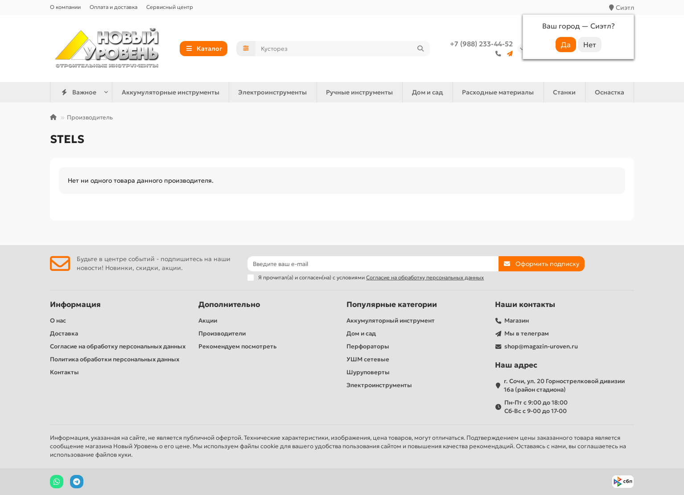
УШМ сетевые (367, 359)
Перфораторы (367, 346)
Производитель (90, 117)
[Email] (373, 263)
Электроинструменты (272, 92)
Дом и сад (427, 92)
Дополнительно (229, 304)
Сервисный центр (169, 7)
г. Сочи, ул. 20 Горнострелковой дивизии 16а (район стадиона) (564, 385)
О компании (65, 7)
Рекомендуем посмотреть (237, 346)
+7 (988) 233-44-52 (481, 44)
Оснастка (609, 92)
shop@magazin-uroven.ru (541, 346)
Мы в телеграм (526, 333)
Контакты (64, 372)
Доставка (64, 333)
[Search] (342, 48)
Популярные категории (391, 304)
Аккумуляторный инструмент (390, 320)
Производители (222, 333)
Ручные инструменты (359, 92)
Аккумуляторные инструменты (170, 92)
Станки (564, 92)
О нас (58, 320)
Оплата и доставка (113, 7)
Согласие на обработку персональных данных (117, 346)
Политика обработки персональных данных (114, 359)
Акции (207, 320)
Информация (75, 304)
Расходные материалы (498, 92)
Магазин (516, 320)
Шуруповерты (368, 372)
